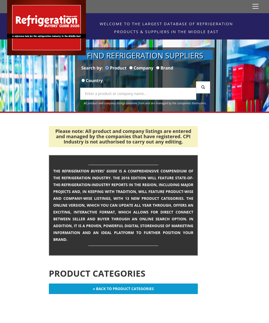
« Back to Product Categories (123, 288)
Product (118, 68)
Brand (167, 68)
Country (94, 80)
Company (143, 68)
